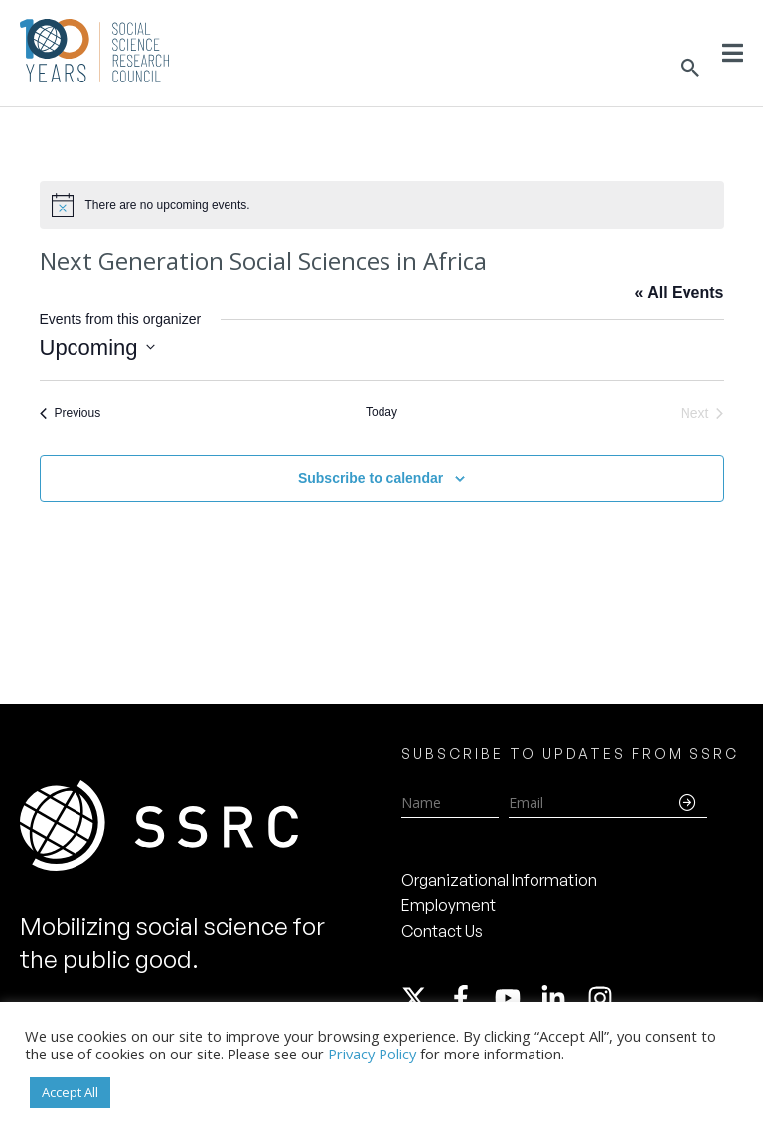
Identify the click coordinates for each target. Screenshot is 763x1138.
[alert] (382, 205)
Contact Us (442, 931)
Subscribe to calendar (370, 478)
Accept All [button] (70, 1092)
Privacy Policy (372, 1053)
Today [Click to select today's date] (381, 412)
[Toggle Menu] (732, 53)
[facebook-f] (470, 998)
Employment (448, 905)
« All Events (678, 292)
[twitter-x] (423, 998)
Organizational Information (499, 880)
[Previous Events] (70, 414)
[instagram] (604, 998)
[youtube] (516, 998)
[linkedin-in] (562, 998)
